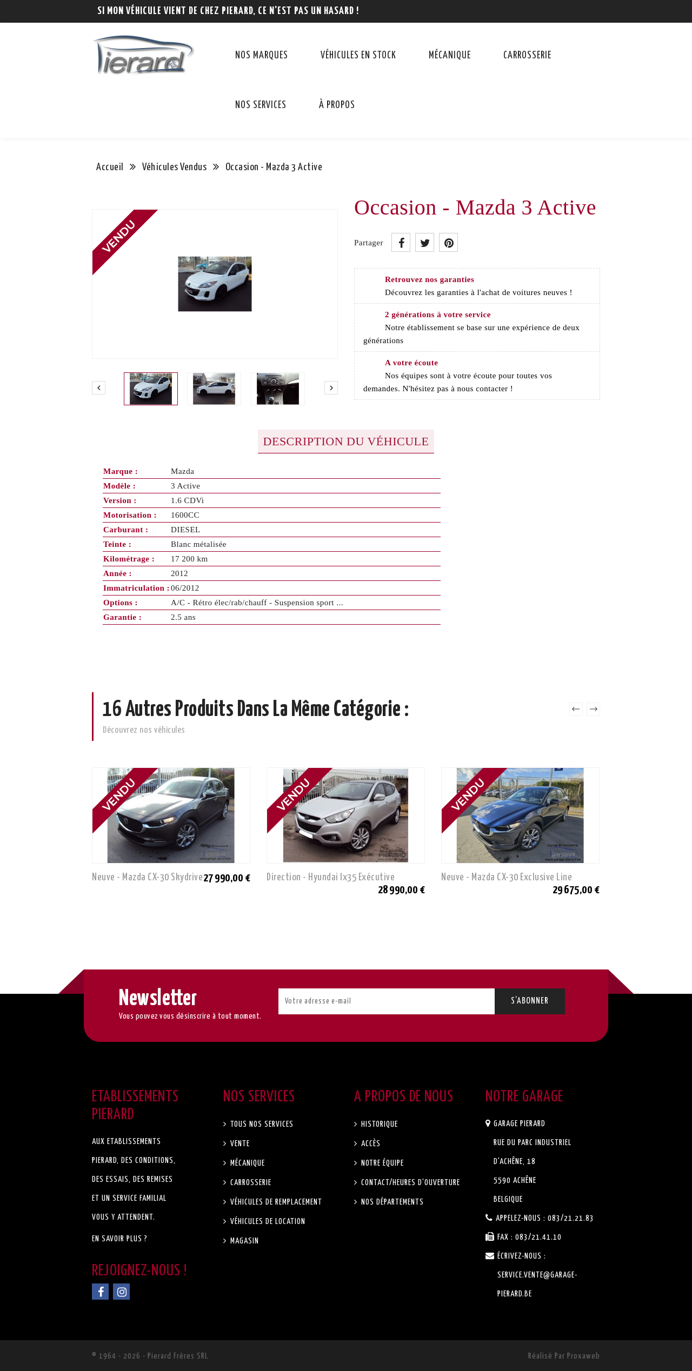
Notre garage (524, 1097)
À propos (337, 105)
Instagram (121, 1291)
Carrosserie (527, 56)
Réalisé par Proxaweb (564, 1356)
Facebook (100, 1291)
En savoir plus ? (120, 1239)
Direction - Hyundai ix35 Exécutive (331, 877)
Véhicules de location (266, 1222)
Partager (400, 242)
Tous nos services (261, 1124)
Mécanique (450, 56)
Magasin (243, 1241)
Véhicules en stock (358, 56)
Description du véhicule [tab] (346, 441)
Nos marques (261, 56)
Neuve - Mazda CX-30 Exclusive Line (506, 877)
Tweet (424, 242)
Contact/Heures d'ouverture (409, 1183)
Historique (378, 1124)
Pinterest (448, 242)
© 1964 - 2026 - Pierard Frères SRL (150, 1356)
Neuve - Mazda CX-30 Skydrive (147, 877)
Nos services (261, 105)
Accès (370, 1144)
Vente (239, 1144)
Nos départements (391, 1202)
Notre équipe (381, 1163)
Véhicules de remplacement (275, 1202)
